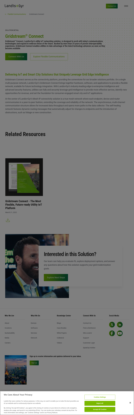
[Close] (130, 404)
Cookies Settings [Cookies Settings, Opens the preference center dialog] (100, 399)
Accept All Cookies (99, 411)
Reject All (99, 405)
